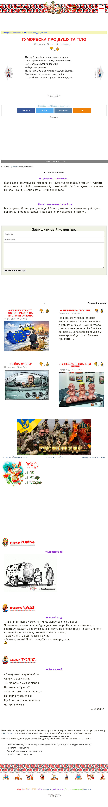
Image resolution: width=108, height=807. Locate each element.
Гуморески (17, 33)
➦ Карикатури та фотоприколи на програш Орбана (20, 317)
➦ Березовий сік (54, 556)
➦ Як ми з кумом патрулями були (54, 204)
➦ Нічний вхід (54, 622)
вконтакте (63, 110)
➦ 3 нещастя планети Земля (75, 369)
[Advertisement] (52, 21)
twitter (44, 110)
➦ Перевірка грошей (75, 314)
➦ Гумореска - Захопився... (54, 179)
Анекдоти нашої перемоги (93, 461)
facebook (26, 110)
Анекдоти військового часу (15, 461)
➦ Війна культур (20, 368)
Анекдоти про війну (54, 461)
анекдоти (47, 793)
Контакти (87, 793)
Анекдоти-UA (66, 44)
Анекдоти (6, 33)
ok (82, 110)
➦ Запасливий (54, 673)
